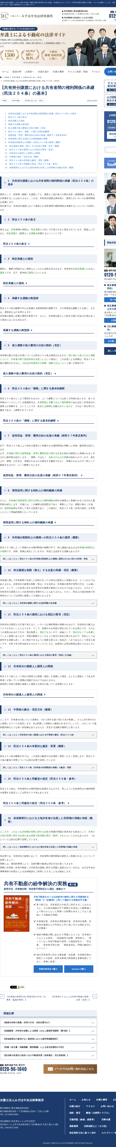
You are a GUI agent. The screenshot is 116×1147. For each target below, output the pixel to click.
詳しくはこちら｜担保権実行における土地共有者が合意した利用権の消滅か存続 (40, 847)
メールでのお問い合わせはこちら (74, 1068)
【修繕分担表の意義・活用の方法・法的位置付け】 (27, 1022)
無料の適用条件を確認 (31, 62)
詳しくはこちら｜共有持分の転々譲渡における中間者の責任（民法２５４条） (39, 735)
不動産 (6, 77)
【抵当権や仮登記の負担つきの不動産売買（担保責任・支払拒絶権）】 (36, 1055)
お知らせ (86, 1099)
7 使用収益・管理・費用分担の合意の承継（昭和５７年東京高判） (36, 135)
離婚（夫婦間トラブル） (98, 1113)
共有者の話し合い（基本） (33, 77)
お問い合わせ (107, 1106)
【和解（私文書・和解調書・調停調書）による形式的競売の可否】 (34, 1047)
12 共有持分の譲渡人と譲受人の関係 (22, 153)
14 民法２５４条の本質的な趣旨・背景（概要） (28, 160)
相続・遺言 (74, 1113)
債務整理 (73, 1126)
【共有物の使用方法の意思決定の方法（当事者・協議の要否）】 (26, 998)
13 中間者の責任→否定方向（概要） (22, 157)
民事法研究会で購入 (48, 969)
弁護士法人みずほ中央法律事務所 (22, 1100)
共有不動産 (16, 77)
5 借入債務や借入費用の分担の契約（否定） (26, 128)
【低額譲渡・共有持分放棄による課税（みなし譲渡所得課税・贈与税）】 (37, 1031)
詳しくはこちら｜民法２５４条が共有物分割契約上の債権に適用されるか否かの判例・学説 (45, 559)
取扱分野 (17, 71)
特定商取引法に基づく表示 (82, 1133)
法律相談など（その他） (96, 1126)
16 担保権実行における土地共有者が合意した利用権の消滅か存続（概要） (40, 167)
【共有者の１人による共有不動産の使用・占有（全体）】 (71, 998)
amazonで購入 (79, 969)
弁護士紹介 (43, 71)
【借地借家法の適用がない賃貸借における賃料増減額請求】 (31, 1039)
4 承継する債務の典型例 (17, 124)
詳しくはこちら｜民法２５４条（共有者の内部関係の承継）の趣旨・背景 (37, 767)
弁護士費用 (58, 71)
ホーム (5, 71)
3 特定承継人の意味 (15, 121)
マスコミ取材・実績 (78, 71)
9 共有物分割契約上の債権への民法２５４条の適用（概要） (33, 142)
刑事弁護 (106, 1119)
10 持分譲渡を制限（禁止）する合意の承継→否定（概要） (33, 146)
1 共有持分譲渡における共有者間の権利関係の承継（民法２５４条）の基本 (40, 113)
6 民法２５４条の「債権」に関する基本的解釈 (27, 131)
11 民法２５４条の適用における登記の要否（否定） (30, 149)
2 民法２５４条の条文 (16, 117)
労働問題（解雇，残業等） (82, 1119)
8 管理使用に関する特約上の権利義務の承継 (26, 139)
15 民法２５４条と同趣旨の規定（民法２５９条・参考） (32, 164)
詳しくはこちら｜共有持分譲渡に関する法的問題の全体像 (30, 603)
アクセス (95, 71)
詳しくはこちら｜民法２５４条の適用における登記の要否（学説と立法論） (38, 655)
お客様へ (29, 71)
